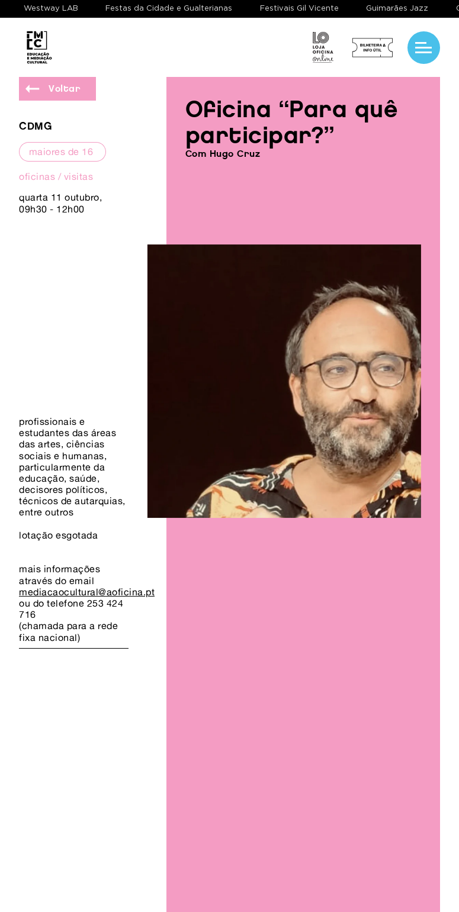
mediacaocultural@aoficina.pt (87, 591)
